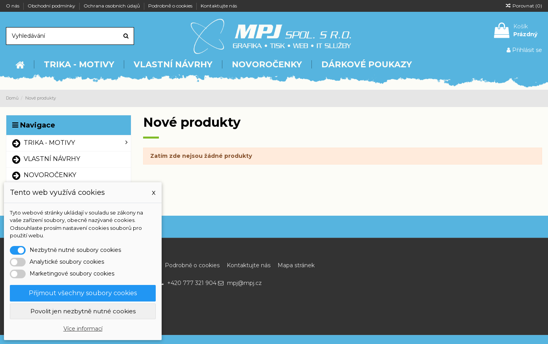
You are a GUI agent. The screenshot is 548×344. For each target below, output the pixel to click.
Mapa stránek (296, 265)
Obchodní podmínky (52, 6)
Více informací (83, 328)
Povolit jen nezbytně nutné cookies (83, 311)
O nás (13, 6)
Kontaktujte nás (219, 6)
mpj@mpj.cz (244, 283)
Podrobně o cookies (171, 6)
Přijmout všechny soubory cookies (83, 293)
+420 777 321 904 (191, 283)
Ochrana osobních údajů (112, 6)
